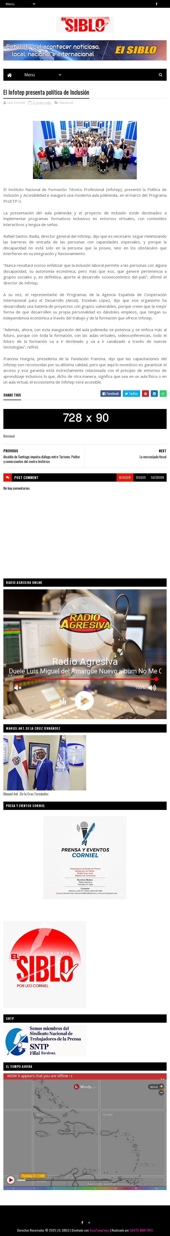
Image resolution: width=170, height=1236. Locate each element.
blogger (125, 477)
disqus (141, 477)
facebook (157, 477)
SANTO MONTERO (141, 1230)
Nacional (66, 102)
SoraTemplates (99, 1230)
